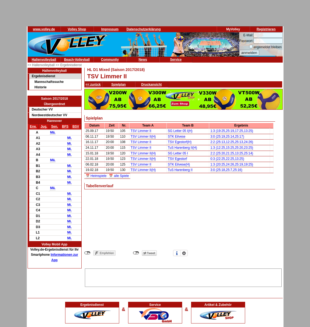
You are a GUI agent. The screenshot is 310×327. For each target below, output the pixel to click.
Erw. (33, 126)
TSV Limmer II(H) (143, 136)
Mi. (69, 138)
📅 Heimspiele (96, 176)
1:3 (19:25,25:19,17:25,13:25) (231, 131)
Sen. (54, 126)
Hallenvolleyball (44, 59)
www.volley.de (44, 29)
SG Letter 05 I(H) (180, 131)
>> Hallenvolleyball (42, 65)
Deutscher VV (42, 109)
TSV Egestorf (177, 159)
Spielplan (118, 84)
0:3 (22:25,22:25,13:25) (227, 159)
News (143, 59)
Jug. (44, 126)
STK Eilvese (176, 136)
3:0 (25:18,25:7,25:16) (226, 170)
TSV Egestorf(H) (180, 142)
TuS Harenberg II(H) (182, 148)
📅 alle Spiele (119, 176)
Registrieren (265, 29)
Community (110, 59)
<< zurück (93, 84)
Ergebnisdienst (43, 76)
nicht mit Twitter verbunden (136, 253)
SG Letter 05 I (178, 153)
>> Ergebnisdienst (69, 65)
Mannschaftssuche (49, 82)
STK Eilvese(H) (179, 164)
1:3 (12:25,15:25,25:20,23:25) (231, 148)
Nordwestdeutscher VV (49, 115)
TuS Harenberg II (180, 170)
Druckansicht (151, 84)
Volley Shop (77, 29)
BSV (75, 126)
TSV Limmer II (141, 131)
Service (176, 59)
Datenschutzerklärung (144, 29)
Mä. (52, 132)
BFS (65, 126)
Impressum (109, 29)
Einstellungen (184, 253)
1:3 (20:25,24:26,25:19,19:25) (231, 164)
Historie (41, 87)
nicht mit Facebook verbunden (87, 253)
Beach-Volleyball (77, 59)
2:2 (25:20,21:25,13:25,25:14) (231, 153)
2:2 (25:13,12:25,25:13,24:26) (231, 142)
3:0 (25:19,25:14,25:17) (227, 136)
